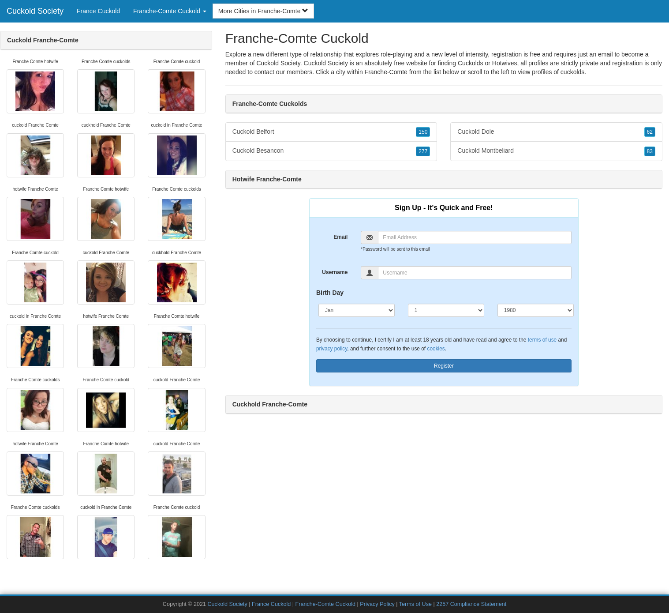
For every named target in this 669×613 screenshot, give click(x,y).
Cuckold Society (35, 11)
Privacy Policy (377, 604)
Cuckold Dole (556, 132)
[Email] (474, 237)
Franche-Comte (386, 71)
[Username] (474, 272)
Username (335, 272)
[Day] (446, 310)
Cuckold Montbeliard (556, 151)
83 (650, 151)
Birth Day (330, 292)
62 (650, 132)
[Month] (356, 310)
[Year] (535, 310)
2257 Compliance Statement (471, 604)
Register (444, 366)
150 (423, 132)
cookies (436, 349)
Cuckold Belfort (331, 132)
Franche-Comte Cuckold (325, 604)
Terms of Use (415, 604)
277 (423, 151)
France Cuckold (98, 11)
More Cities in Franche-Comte (263, 11)
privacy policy (331, 349)
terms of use (542, 340)
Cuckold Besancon (331, 151)
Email (340, 237)
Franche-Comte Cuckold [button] (169, 11)
